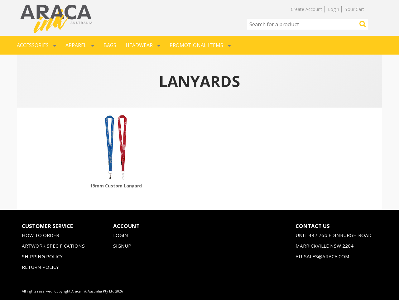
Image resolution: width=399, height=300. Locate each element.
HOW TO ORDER (40, 235)
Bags (109, 45)
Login (333, 9)
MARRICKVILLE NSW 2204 (324, 246)
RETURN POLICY (40, 267)
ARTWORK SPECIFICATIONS (53, 246)
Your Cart (354, 9)
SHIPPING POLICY (42, 256)
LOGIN (120, 235)
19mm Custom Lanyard (116, 186)
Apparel (79, 45)
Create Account (306, 9)
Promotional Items (200, 45)
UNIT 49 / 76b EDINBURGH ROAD (334, 235)
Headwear (143, 45)
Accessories (36, 45)
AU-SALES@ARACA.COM (322, 256)
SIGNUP (122, 246)
